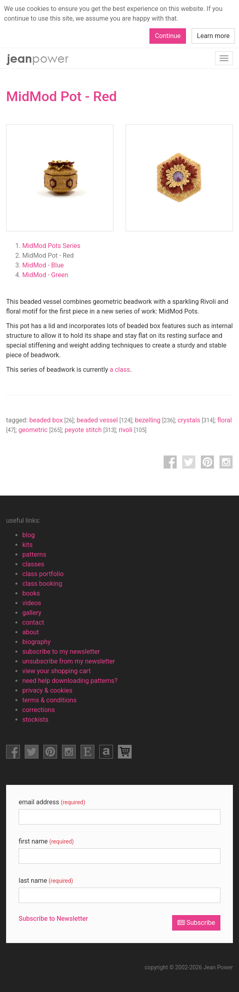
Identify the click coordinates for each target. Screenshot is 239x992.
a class (120, 369)
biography (36, 642)
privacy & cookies (47, 690)
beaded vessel (104, 420)
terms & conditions (49, 700)
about (30, 632)
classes (33, 564)
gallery (31, 613)
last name (46, 880)
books (31, 593)
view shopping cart (125, 752)
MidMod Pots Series (51, 246)
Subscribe (196, 922)
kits (27, 545)
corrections (38, 710)
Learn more (213, 36)
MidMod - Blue (43, 265)
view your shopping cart (56, 671)
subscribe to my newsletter (61, 651)
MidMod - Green (45, 275)
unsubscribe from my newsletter (68, 661)
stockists (35, 719)
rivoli (133, 430)
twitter (189, 462)
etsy (87, 752)
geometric (40, 430)
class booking (42, 583)
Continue (168, 36)
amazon (106, 752)
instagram (226, 462)
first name (46, 841)
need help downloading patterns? (69, 681)
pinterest (207, 462)
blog (28, 535)
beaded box (51, 420)
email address (52, 802)
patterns (34, 554)
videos (31, 603)
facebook (170, 462)
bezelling (155, 420)
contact (33, 622)
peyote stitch (90, 430)
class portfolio (43, 574)
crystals (195, 420)
